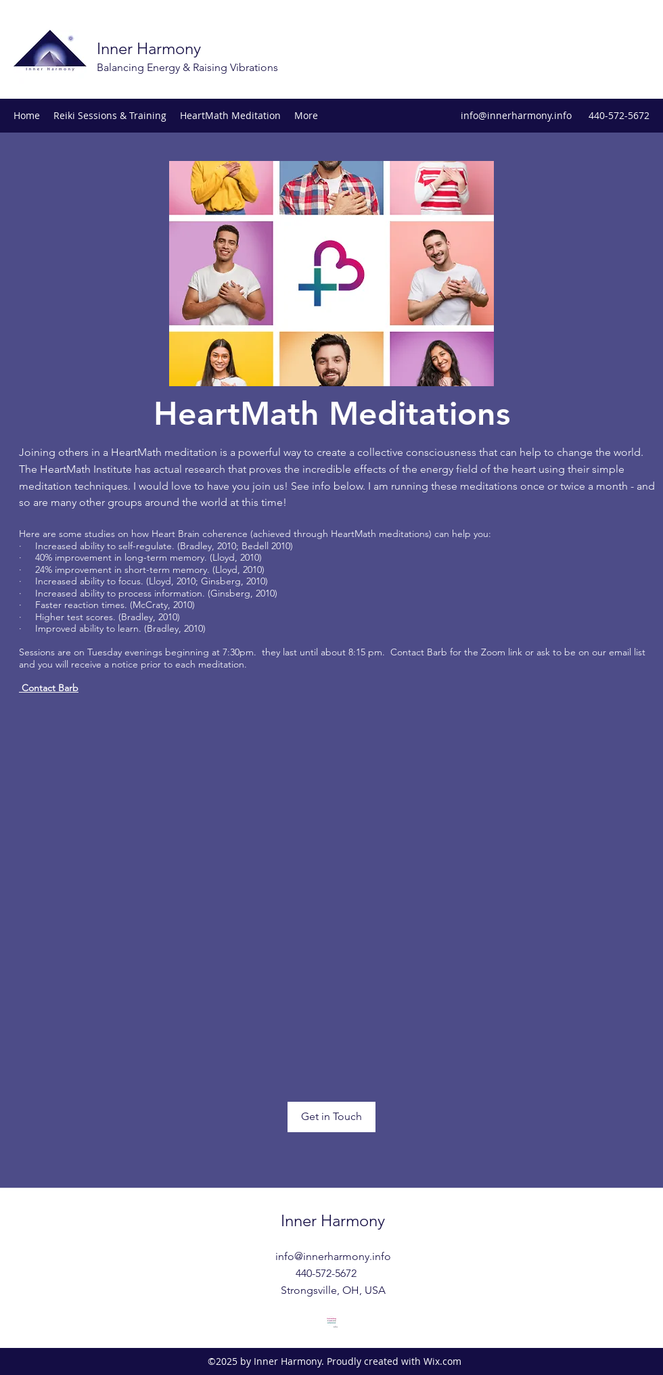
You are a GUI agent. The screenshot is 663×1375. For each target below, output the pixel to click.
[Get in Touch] (331, 1117)
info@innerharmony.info (516, 115)
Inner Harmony (149, 48)
